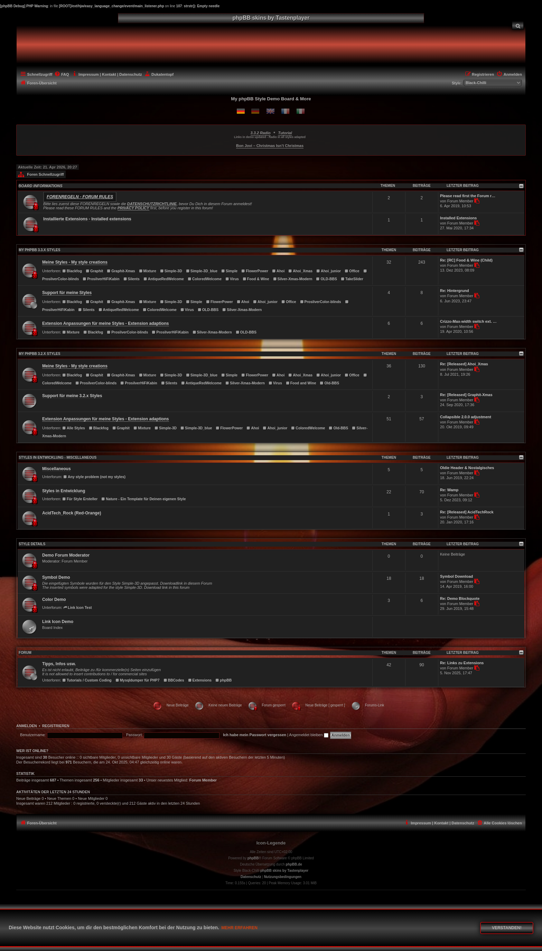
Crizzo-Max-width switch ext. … (468, 321)
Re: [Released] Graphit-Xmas (466, 395)
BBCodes (173, 680)
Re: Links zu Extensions (462, 663)
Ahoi (278, 271)
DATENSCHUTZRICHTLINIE (152, 204)
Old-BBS (329, 383)
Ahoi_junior (328, 271)
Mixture (147, 271)
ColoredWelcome (205, 279)
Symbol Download (456, 576)
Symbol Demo (56, 577)
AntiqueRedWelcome (163, 279)
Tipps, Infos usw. (59, 663)
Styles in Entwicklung (63, 490)
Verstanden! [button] (507, 927)
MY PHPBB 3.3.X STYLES (39, 250)
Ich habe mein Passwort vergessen (254, 735)
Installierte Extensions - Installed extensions (87, 219)
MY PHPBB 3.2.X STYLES (39, 354)
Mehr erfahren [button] (239, 927)
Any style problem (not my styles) (94, 477)
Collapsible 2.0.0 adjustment (465, 417)
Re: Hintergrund (454, 291)
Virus (232, 279)
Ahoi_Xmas (300, 271)
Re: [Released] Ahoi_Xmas (464, 364)
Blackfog (72, 271)
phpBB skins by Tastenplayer (284, 870)
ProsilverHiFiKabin (101, 279)
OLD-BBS (326, 279)
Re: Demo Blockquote (459, 598)
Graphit (94, 271)
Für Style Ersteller (79, 499)
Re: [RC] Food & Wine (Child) (466, 260)
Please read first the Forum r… (467, 196)
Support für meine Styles (67, 292)
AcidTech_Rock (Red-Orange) (71, 513)
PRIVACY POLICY (133, 208)
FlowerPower (254, 271)
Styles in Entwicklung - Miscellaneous (57, 457)
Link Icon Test (77, 608)
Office (352, 271)
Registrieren (55, 726)
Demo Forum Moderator (66, 555)
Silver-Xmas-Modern (292, 279)
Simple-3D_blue (201, 271)
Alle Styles (73, 428)
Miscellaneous (56, 468)
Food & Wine (256, 279)
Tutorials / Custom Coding (87, 680)
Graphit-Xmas (121, 271)
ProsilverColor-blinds (320, 302)
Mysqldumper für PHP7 (137, 680)
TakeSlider (352, 279)
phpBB (223, 680)
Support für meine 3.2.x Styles (72, 395)
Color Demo (54, 599)
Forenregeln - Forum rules (80, 196)
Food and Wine (301, 383)
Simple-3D (171, 271)
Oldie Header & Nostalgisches (467, 468)
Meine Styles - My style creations (75, 262)
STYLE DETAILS (32, 544)
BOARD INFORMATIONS (40, 186)
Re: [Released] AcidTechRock (467, 512)
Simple (229, 271)
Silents (131, 279)
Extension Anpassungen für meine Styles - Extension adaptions (105, 323)
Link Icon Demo (57, 621)
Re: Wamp (449, 490)
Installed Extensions (458, 218)
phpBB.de (294, 864)
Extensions (200, 680)
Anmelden (26, 726)
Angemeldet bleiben (308, 735)
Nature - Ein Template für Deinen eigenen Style (143, 499)
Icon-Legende (271, 842)
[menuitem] (518, 25)
